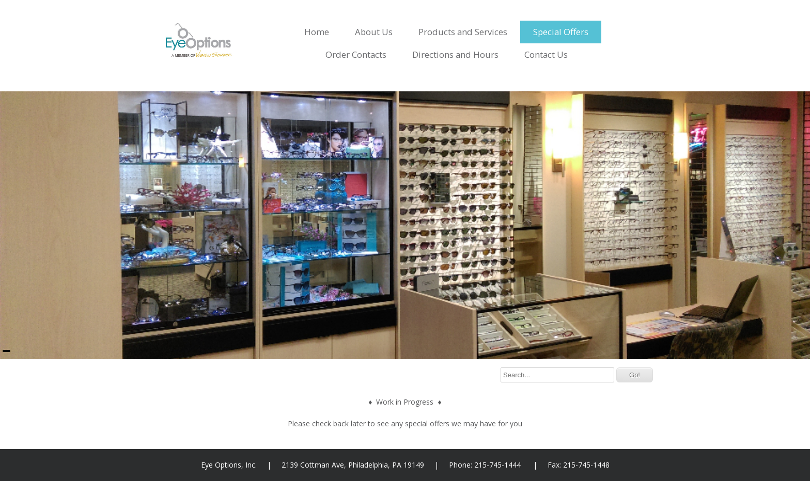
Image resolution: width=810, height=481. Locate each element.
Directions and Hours (455, 54)
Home (316, 32)
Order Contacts (355, 54)
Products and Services (462, 32)
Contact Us (546, 54)
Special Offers (560, 32)
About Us (374, 32)
